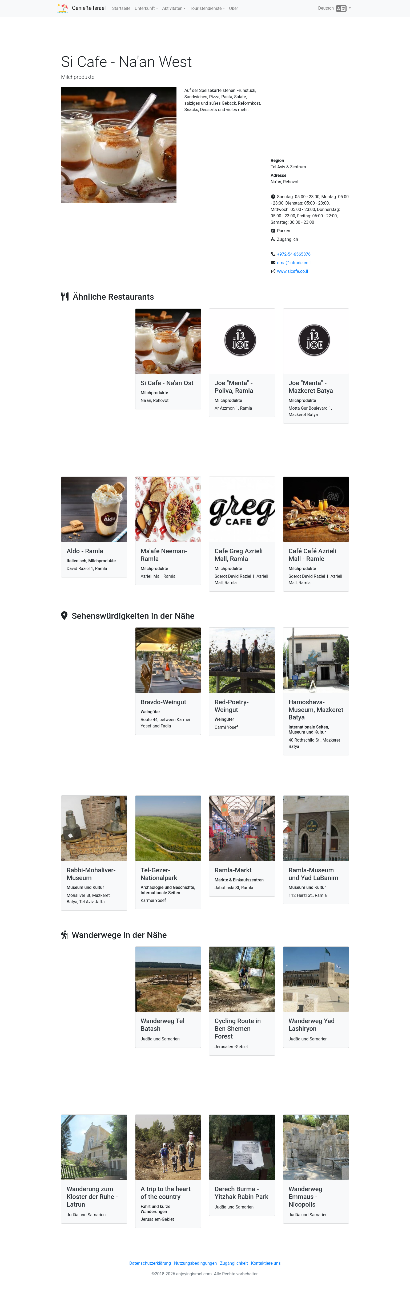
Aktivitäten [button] (172, 8)
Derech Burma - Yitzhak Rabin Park (241, 1193)
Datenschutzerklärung (150, 1263)
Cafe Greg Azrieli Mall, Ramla (239, 555)
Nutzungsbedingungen (195, 1263)
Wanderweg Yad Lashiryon (312, 1024)
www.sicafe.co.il (292, 271)
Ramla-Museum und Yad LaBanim (314, 874)
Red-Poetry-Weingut (232, 706)
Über (233, 8)
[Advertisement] (205, 37)
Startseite (121, 8)
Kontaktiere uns (266, 1263)
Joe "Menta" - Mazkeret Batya (311, 386)
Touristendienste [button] (206, 8)
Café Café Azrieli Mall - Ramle (312, 555)
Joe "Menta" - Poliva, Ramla (234, 386)
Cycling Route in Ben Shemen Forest (238, 1028)
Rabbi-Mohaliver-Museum (91, 874)
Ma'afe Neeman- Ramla (164, 555)
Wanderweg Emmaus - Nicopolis (305, 1196)
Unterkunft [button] (145, 8)
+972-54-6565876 (294, 254)
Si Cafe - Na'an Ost (167, 383)
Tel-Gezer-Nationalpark (159, 874)
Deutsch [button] (333, 8)
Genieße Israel (89, 8)
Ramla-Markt (233, 870)
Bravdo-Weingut (163, 702)
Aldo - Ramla (85, 551)
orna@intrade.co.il (294, 262)
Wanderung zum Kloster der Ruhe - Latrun (92, 1196)
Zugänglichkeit (234, 1263)
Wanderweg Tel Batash (162, 1024)
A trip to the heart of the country (166, 1193)
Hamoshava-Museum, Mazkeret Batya (316, 709)
